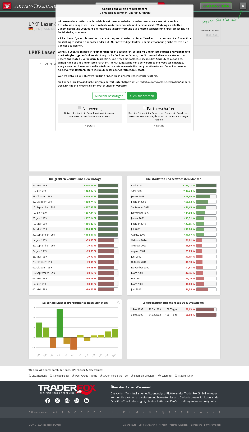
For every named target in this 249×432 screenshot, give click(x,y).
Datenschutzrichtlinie (144, 76)
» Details (90, 125)
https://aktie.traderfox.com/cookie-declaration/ (151, 82)
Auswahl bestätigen (109, 96)
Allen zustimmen (142, 96)
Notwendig (92, 108)
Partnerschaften (161, 108)
